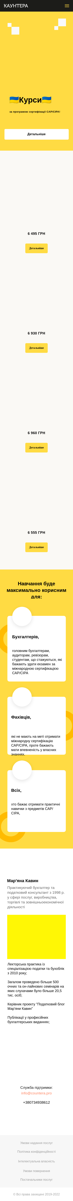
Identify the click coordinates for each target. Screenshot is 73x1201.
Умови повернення (36, 1171)
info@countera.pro (36, 1093)
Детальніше (36, 134)
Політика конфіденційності (36, 1151)
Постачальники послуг (36, 1179)
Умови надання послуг (36, 1143)
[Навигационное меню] (67, 5)
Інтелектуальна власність (36, 1161)
